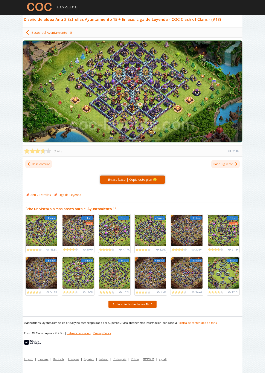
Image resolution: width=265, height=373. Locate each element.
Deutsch (58, 359)
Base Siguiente (225, 164)
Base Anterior (38, 164)
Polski (135, 359)
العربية (163, 359)
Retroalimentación (79, 333)
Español (89, 359)
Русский (43, 359)
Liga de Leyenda (69, 195)
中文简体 (148, 359)
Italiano (103, 359)
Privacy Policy (102, 333)
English (28, 359)
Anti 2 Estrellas (40, 195)
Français (73, 359)
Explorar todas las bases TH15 (132, 304)
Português (119, 359)
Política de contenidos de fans (197, 323)
